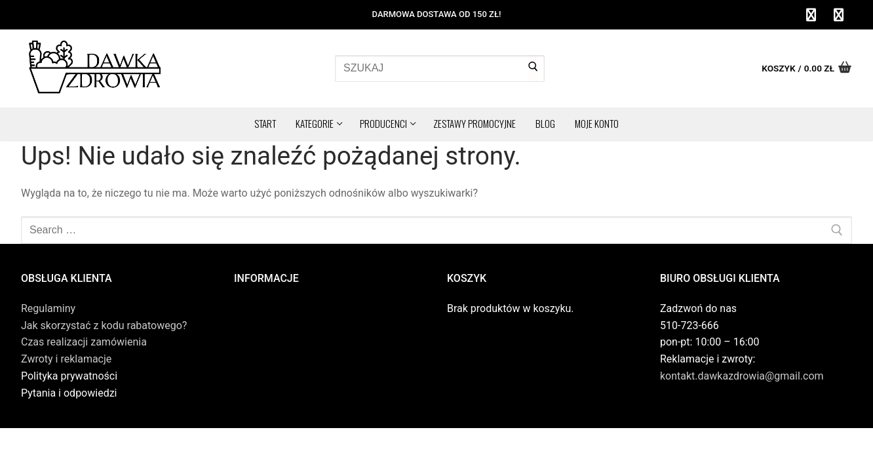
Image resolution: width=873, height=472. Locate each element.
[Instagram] (838, 15)
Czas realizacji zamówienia (84, 342)
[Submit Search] (533, 69)
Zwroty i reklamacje (66, 359)
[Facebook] (811, 15)
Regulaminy (48, 308)
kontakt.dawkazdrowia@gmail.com (742, 376)
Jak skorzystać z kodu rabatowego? (104, 325)
